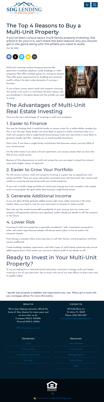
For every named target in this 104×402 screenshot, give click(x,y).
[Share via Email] (28, 56)
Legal (28, 343)
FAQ (76, 366)
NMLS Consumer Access (28, 328)
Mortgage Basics (76, 355)
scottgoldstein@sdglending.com (76, 319)
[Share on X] (15, 56)
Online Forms (76, 360)
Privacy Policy (28, 349)
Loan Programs (75, 343)
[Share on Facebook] (9, 56)
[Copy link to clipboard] (34, 56)
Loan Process (76, 349)
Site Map (28, 360)
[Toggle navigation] (94, 4)
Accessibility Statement (28, 355)
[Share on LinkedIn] (21, 56)
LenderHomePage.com (60, 398)
